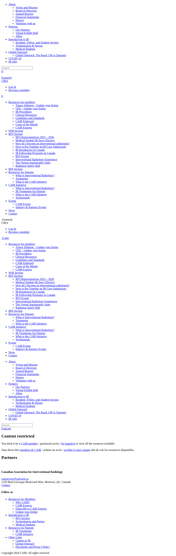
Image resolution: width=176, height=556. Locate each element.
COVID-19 (14, 58)
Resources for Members (21, 499)
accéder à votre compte (77, 449)
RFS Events (22, 156)
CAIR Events (23, 204)
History (20, 20)
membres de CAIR (30, 449)
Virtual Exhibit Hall (27, 32)
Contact (12, 213)
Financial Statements (27, 17)
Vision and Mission (26, 7)
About (12, 4)
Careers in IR (23, 540)
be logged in (68, 443)
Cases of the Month (27, 124)
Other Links (15, 537)
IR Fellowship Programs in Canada (35, 153)
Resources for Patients (21, 172)
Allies (19, 36)
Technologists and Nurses (30, 521)
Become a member (19, 90)
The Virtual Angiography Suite (33, 162)
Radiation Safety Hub (28, 165)
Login (5, 238)
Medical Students (25, 48)
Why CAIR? (23, 502)
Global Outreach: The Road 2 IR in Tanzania (41, 55)
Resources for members (21, 102)
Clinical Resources (26, 114)
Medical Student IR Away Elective (35, 140)
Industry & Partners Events (31, 207)
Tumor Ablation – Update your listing (37, 105)
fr (2, 71)
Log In (12, 86)
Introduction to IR (18, 39)
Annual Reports (24, 13)
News (11, 210)
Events (12, 200)
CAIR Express (24, 127)
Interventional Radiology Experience (36, 159)
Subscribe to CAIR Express (31, 508)
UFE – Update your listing (31, 108)
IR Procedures (24, 111)
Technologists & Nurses (29, 45)
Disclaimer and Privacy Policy (33, 546)
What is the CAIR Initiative (31, 181)
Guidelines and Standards (30, 118)
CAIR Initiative (17, 184)
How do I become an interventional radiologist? (43, 143)
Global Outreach (17, 52)
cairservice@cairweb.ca (14, 478)
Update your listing (26, 511)
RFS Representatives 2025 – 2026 (35, 137)
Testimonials (23, 197)
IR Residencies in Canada (30, 149)
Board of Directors (26, 10)
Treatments (22, 178)
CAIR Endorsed (25, 121)
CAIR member (29, 443)
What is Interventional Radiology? (35, 175)
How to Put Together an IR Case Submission (41, 146)
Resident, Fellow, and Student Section (37, 42)
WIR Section (15, 130)
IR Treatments (24, 530)
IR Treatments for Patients (30, 191)
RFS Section (15, 134)
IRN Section (15, 169)
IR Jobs (12, 61)
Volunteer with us (25, 23)
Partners (13, 26)
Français (6, 428)
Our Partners (23, 29)
